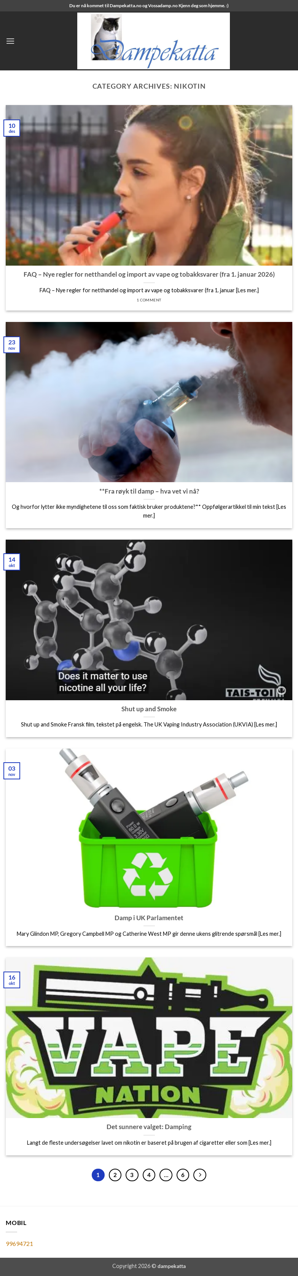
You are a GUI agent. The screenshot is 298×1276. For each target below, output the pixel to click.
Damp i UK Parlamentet (149, 918)
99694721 (19, 1243)
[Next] (199, 1175)
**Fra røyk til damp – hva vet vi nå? (149, 491)
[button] (10, 41)
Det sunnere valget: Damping (149, 1127)
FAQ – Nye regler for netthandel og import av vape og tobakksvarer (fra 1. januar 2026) (149, 274)
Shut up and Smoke (149, 709)
